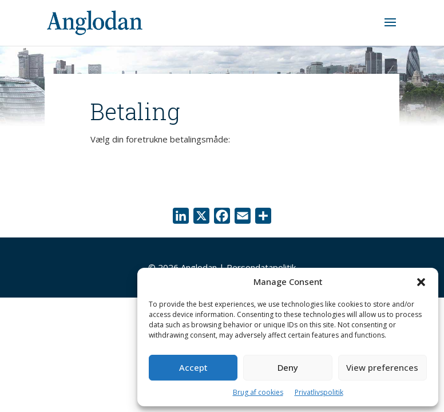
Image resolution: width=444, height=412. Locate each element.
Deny (288, 367)
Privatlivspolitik (319, 392)
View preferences (382, 367)
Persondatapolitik (261, 267)
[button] (421, 282)
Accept (193, 367)
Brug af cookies (258, 392)
